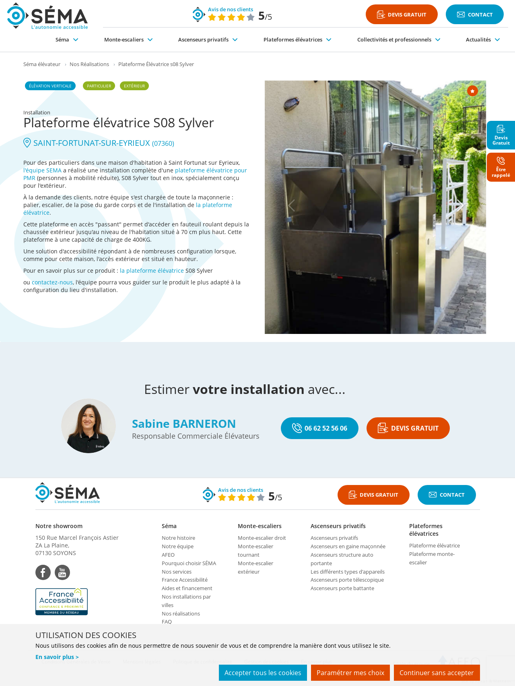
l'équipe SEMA (42, 170)
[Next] (461, 205)
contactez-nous (52, 282)
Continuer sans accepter (437, 673)
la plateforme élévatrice (152, 270)
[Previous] (292, 205)
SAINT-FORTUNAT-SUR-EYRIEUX (98, 142)
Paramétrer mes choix (349, 673)
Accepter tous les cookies (261, 673)
